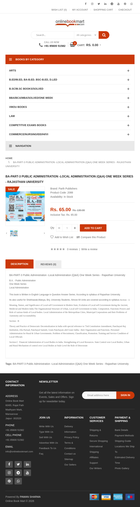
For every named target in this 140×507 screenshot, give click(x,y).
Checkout (125, 9)
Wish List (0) (59, 9)
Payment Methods (124, 435)
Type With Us (46, 431)
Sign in (125, 395)
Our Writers (96, 468)
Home (9, 158)
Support (94, 462)
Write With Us (46, 426)
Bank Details (121, 430)
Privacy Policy (71, 437)
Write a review (89, 249)
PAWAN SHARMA (30, 496)
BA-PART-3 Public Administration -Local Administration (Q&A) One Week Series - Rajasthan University (71, 363)
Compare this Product (93, 237)
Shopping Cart (103, 9)
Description (19, 264)
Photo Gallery (122, 468)
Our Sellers (70, 464)
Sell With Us (45, 437)
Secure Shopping (99, 441)
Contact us (70, 453)
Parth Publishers (68, 188)
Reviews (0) (48, 264)
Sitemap (68, 459)
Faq (41, 453)
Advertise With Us (48, 442)
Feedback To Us (47, 448)
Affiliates (94, 457)
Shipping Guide (123, 441)
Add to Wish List (64, 237)
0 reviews (72, 249)
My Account (80, 9)
